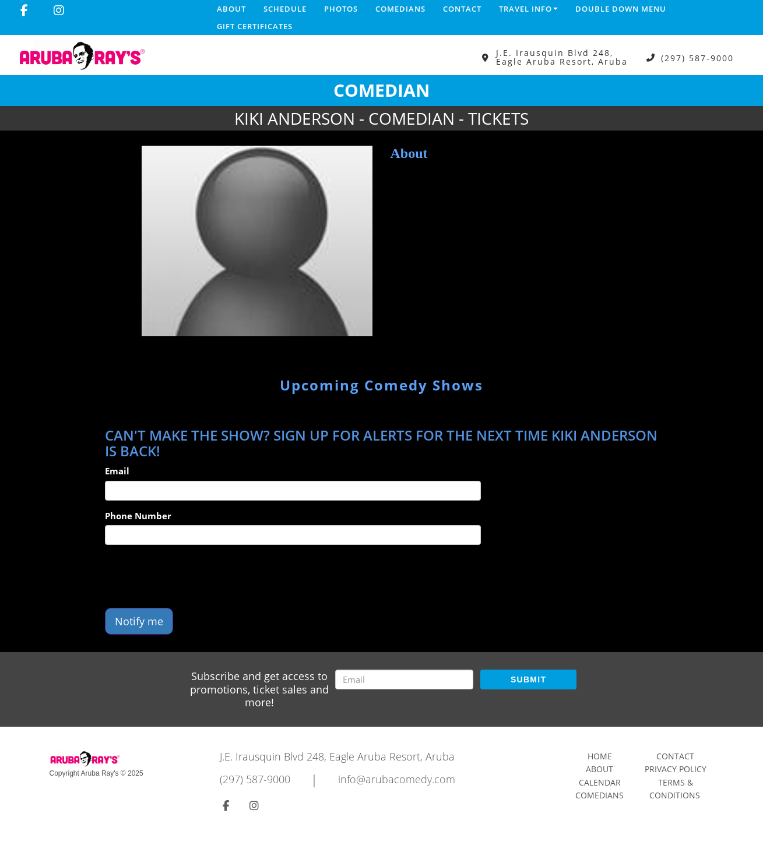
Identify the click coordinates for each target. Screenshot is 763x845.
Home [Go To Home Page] (600, 756)
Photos (341, 8)
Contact (462, 8)
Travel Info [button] (528, 8)
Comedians (400, 8)
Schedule (285, 8)
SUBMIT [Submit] (528, 679)
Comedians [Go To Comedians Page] (599, 795)
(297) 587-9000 (697, 57)
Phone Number (138, 516)
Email (117, 471)
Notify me (139, 621)
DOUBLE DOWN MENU (620, 8)
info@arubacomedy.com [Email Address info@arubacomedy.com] (396, 779)
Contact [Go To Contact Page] (675, 756)
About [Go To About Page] (599, 768)
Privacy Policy (675, 768)
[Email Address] (404, 679)
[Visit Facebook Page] (24, 10)
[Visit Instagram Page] (59, 10)
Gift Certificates (255, 26)
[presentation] (193, 576)
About (231, 8)
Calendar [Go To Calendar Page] (600, 782)
